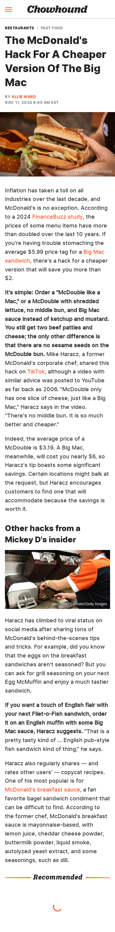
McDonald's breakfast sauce (42, 789)
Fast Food (52, 28)
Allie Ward (24, 96)
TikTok (36, 371)
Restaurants (19, 28)
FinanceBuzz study (57, 216)
